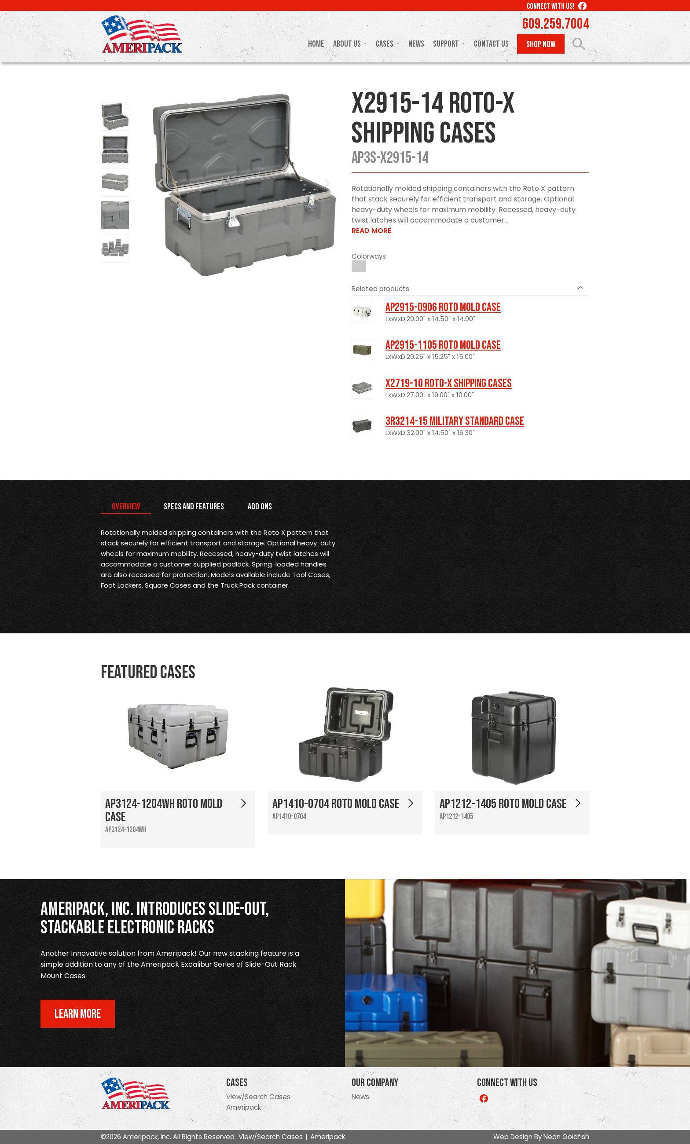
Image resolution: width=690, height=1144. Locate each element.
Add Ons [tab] (260, 506)
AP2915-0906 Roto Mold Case (443, 307)
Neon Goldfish (566, 1136)
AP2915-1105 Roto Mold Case (443, 345)
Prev (161, 183)
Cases (384, 44)
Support (446, 44)
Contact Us (491, 44)
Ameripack (243, 1107)
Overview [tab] (126, 506)
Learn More (78, 1014)
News (416, 44)
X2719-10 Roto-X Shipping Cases (448, 383)
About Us (347, 44)
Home (316, 44)
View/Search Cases (258, 1096)
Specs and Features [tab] (194, 506)
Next (327, 183)
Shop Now (540, 44)
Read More (371, 231)
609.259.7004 (555, 24)
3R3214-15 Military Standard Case (454, 421)
